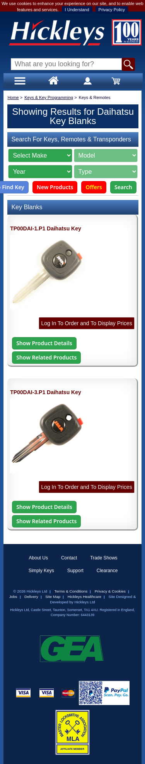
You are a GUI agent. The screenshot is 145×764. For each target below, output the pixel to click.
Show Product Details (44, 343)
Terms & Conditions (71, 591)
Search (123, 187)
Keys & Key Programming (48, 97)
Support (75, 570)
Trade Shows (103, 558)
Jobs (13, 596)
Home (13, 97)
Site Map (52, 596)
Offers (93, 187)
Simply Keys (41, 570)
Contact (69, 558)
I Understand (77, 9)
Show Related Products (46, 357)
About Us (38, 558)
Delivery (31, 596)
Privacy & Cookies (110, 591)
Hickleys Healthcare (84, 596)
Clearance (107, 570)
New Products (55, 187)
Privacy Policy (112, 9)
